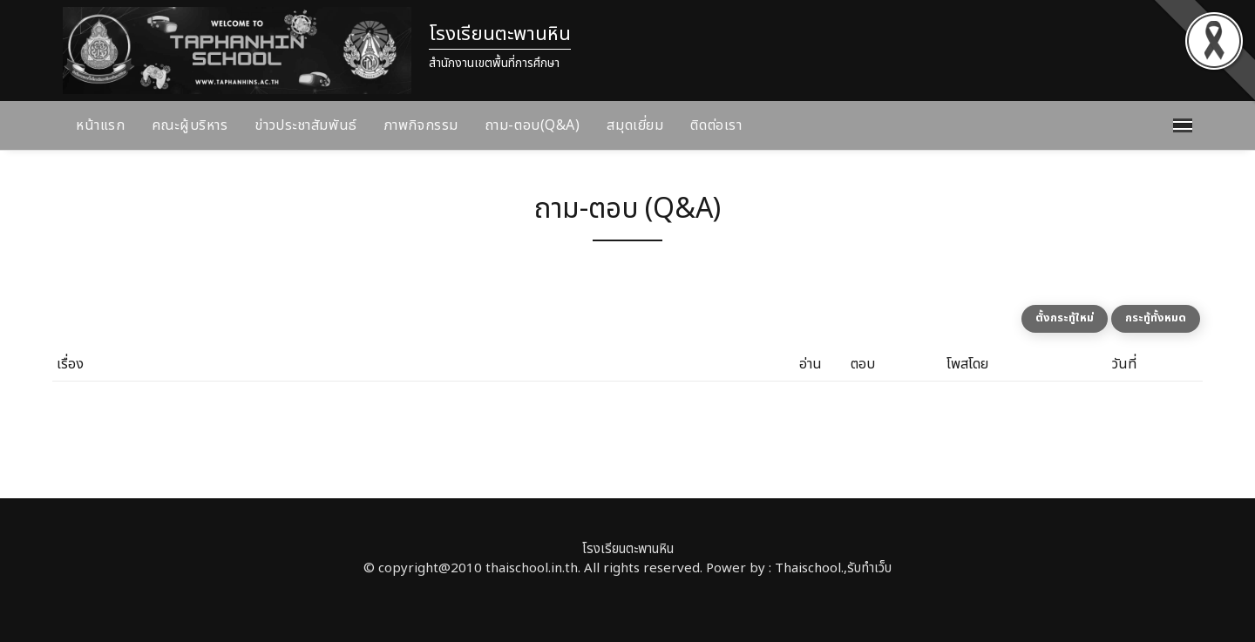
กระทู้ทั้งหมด (1155, 318)
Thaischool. (809, 568)
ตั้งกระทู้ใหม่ (1064, 318)
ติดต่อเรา (716, 125)
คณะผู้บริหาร (189, 125)
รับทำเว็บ (869, 568)
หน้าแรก (100, 125)
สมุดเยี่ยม (635, 125)
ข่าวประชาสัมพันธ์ (305, 125)
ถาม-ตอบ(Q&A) (532, 125)
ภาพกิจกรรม (421, 125)
